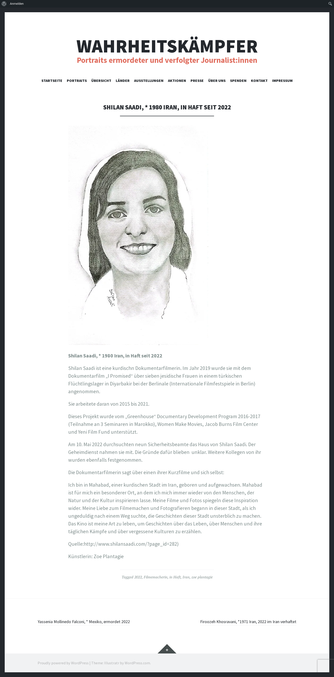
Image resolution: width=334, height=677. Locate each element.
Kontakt (259, 80)
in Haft (175, 577)
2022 (138, 577)
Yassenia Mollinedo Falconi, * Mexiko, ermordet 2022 (94, 621)
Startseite (51, 80)
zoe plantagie (202, 577)
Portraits (77, 80)
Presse (197, 80)
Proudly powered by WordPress (63, 663)
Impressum (282, 80)
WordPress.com (137, 663)
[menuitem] (4, 4)
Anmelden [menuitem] (17, 3)
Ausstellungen (148, 80)
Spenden (238, 80)
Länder (123, 80)
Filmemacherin (155, 577)
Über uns (217, 80)
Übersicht (101, 80)
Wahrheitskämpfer (167, 46)
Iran (186, 577)
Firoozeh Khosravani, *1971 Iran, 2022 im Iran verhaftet (237, 621)
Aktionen (177, 80)
